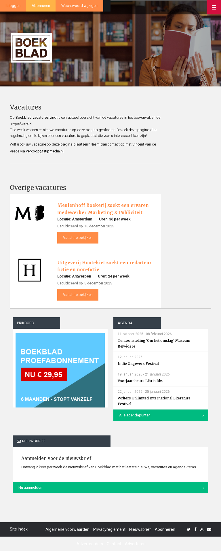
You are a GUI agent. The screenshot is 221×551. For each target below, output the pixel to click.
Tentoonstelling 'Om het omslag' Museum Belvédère (154, 343)
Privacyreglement (109, 529)
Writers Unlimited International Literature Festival (154, 401)
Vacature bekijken (78, 237)
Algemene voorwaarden (67, 529)
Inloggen (13, 5)
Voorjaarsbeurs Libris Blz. (140, 381)
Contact (114, 543)
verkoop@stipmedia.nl (45, 151)
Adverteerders (90, 543)
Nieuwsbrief (140, 529)
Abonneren (41, 5)
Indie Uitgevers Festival (138, 363)
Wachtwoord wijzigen (79, 5)
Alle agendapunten (134, 415)
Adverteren (135, 543)
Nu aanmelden (30, 487)
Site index (19, 529)
